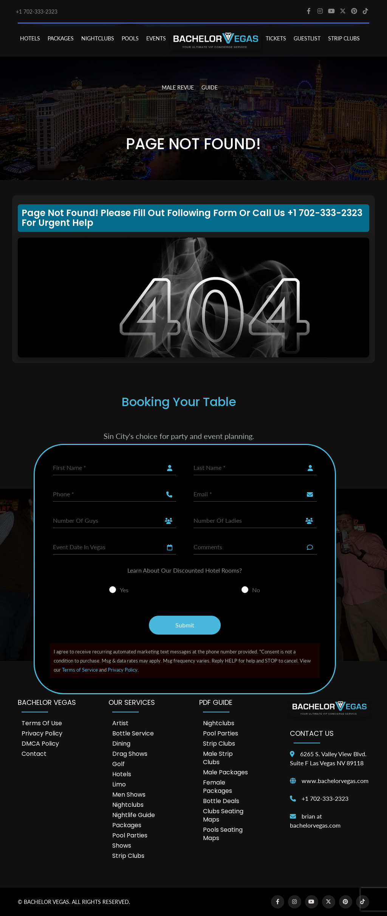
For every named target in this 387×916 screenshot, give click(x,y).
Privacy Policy (123, 670)
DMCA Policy (40, 743)
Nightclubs (128, 804)
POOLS (130, 38)
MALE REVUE (178, 87)
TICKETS (276, 38)
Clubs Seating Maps (223, 815)
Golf (118, 764)
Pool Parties (129, 835)
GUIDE (209, 87)
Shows (121, 845)
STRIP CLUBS (344, 38)
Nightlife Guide (133, 815)
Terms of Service (80, 670)
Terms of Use (42, 723)
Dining (121, 743)
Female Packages (217, 786)
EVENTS (156, 38)
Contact (34, 753)
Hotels (121, 774)
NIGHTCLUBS (97, 38)
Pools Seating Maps (223, 833)
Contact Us (312, 733)
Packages (126, 825)
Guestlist (307, 38)
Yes (124, 589)
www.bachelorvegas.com (335, 780)
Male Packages (225, 772)
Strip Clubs (128, 855)
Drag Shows (129, 753)
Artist (120, 723)
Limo (119, 784)
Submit (184, 625)
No (256, 589)
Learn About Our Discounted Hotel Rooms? (184, 570)
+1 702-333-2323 (36, 11)
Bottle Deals (221, 801)
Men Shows (129, 794)
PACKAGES (61, 38)
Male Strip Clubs (218, 757)
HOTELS (30, 38)
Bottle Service (133, 733)
